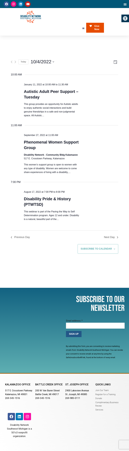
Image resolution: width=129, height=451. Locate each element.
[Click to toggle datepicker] (42, 62)
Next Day (111, 237)
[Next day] (15, 62)
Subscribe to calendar (96, 249)
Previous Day (20, 237)
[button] (125, 18)
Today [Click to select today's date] (23, 62)
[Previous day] (11, 62)
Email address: (74, 320)
